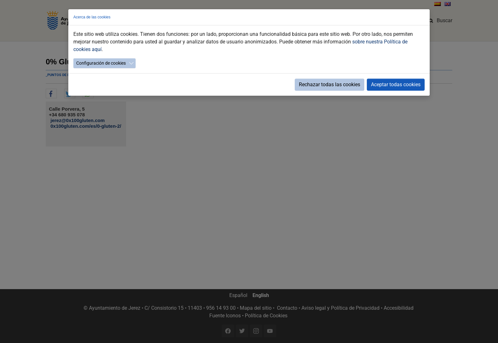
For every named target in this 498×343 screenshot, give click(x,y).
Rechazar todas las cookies (329, 84)
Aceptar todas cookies (396, 84)
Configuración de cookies (101, 63)
